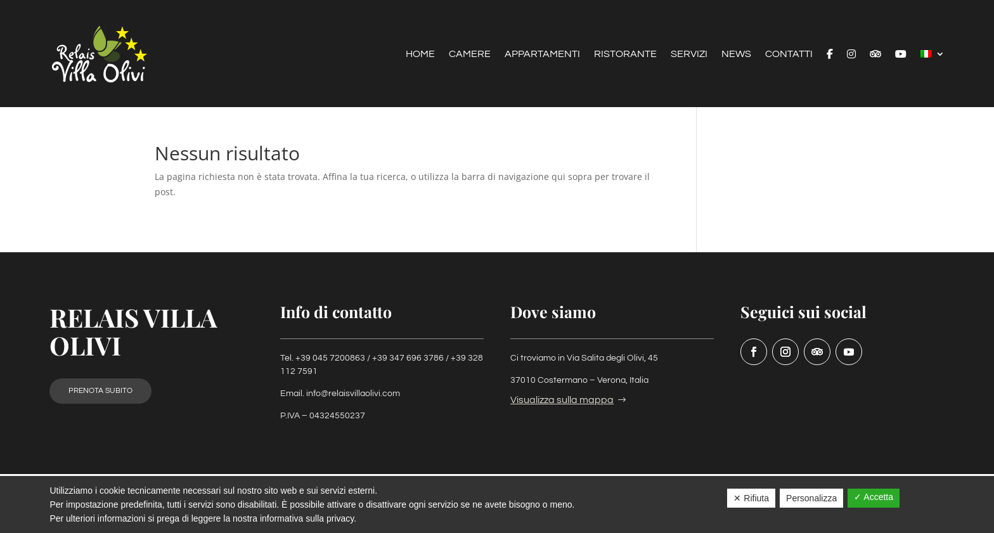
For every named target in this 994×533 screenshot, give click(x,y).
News (736, 54)
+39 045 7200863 (330, 358)
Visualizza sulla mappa (562, 400)
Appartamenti (542, 54)
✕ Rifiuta (751, 498)
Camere (470, 54)
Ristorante (625, 54)
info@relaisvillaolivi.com (353, 393)
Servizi (689, 54)
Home (420, 54)
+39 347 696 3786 (408, 358)
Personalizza (811, 498)
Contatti (789, 54)
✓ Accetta (873, 497)
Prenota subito (100, 391)
